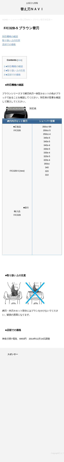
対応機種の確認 (10, 36)
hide (20, 60)
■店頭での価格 (12, 74)
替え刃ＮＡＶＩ (32, 9)
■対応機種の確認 (13, 66)
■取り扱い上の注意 (14, 70)
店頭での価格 (9, 44)
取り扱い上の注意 (11, 40)
